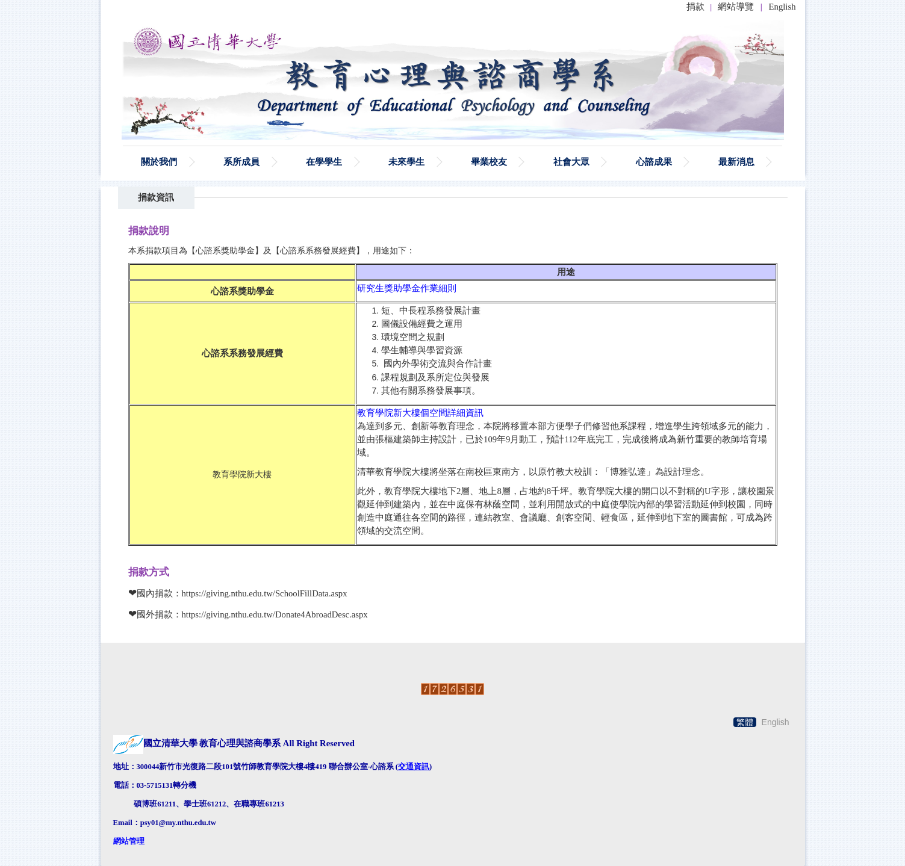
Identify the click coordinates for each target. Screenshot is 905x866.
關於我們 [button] (159, 161)
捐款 (695, 6)
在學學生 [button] (324, 161)
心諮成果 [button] (654, 161)
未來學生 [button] (406, 161)
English (782, 6)
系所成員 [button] (241, 161)
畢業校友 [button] (489, 161)
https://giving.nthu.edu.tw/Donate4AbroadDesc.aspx (275, 614)
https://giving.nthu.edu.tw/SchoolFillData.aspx (264, 593)
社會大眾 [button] (571, 161)
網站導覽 (736, 6)
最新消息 (736, 161)
